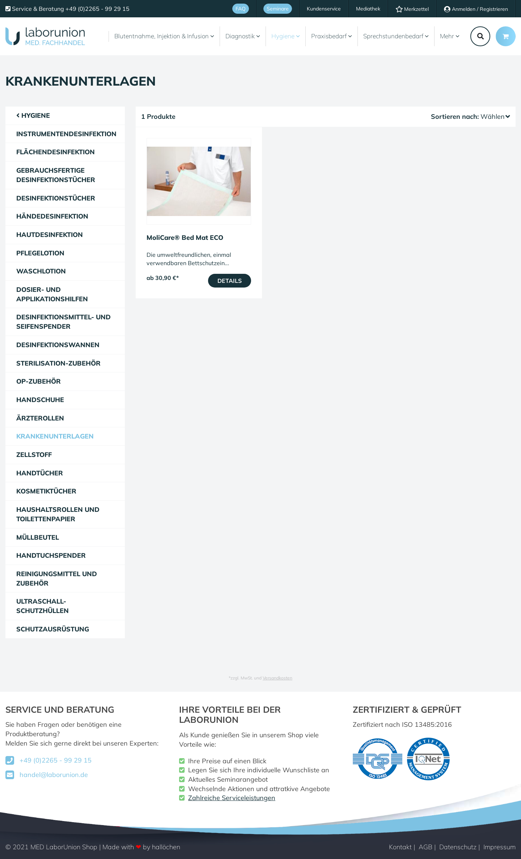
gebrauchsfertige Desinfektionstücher (55, 175)
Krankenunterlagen (55, 436)
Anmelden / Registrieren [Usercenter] (476, 9)
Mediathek (368, 8)
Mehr (449, 36)
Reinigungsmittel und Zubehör (56, 578)
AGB (425, 847)
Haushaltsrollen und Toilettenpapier (57, 514)
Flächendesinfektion (55, 152)
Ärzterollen (40, 418)
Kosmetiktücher (46, 491)
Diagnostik (242, 36)
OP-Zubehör (38, 381)
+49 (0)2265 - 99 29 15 (56, 760)
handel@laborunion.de (54, 774)
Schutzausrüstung (52, 629)
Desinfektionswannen (57, 345)
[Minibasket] (506, 36)
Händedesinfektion (52, 216)
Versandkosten (277, 678)
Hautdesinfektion (49, 234)
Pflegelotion (40, 253)
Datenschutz (457, 847)
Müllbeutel (37, 537)
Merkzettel (412, 9)
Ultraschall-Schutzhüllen (42, 606)
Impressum (499, 847)
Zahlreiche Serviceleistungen (231, 798)
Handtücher (39, 473)
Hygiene (285, 36)
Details (229, 280)
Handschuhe (40, 400)
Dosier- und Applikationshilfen (52, 294)
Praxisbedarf (331, 36)
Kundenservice (324, 8)
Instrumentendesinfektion (66, 134)
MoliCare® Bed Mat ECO (185, 237)
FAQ (241, 8)
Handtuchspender (51, 555)
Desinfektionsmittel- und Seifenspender (63, 322)
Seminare (278, 8)
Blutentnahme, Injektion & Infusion (164, 36)
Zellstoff (34, 454)
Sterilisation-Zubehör (58, 363)
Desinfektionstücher (55, 198)
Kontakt (400, 847)
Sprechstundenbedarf (396, 36)
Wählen (495, 116)
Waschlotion (41, 271)
